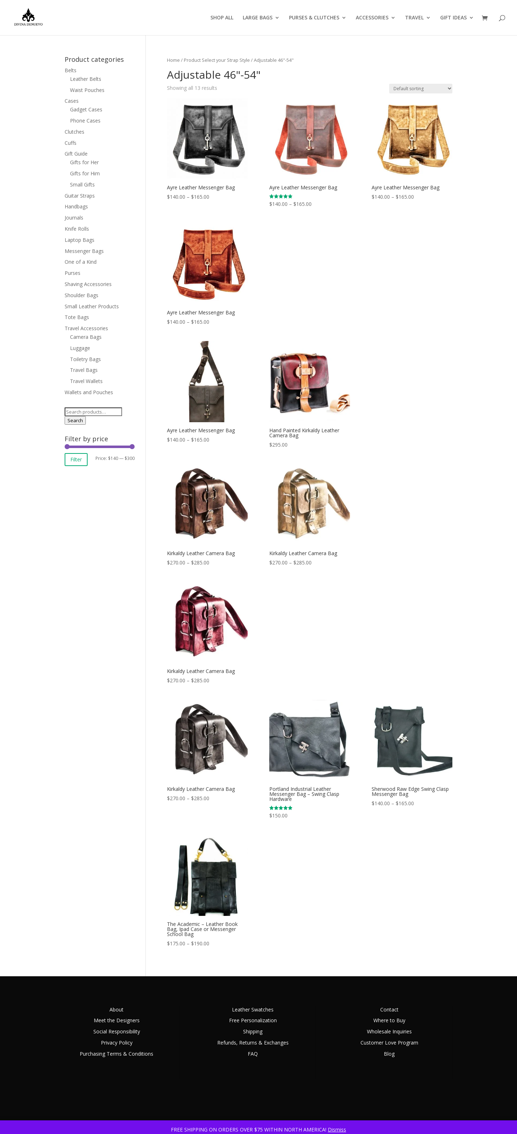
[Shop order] (420, 88)
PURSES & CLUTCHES (314, 18)
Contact (389, 1009)
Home (173, 60)
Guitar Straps (80, 195)
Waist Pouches (87, 90)
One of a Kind (81, 261)
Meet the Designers (117, 1020)
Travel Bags (84, 370)
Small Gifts (82, 184)
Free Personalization (253, 1020)
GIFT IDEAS (453, 18)
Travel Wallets (86, 381)
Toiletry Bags (85, 359)
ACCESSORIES (372, 18)
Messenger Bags (84, 251)
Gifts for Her (84, 162)
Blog (389, 1053)
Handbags (76, 206)
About (117, 1009)
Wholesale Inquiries (389, 1031)
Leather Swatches (253, 1009)
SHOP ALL (221, 18)
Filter (76, 459)
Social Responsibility (116, 1031)
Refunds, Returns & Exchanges (253, 1042)
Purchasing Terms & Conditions (116, 1053)
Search (75, 420)
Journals (74, 217)
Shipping (252, 1031)
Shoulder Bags (81, 295)
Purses (72, 272)
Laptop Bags (79, 239)
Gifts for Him (85, 173)
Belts (70, 70)
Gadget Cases (86, 109)
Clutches (74, 131)
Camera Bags (86, 336)
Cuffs (70, 142)
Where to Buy (389, 1020)
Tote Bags (77, 317)
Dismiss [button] (337, 1129)
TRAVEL (414, 18)
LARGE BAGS (258, 18)
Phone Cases (85, 120)
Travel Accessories (86, 328)
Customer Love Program (389, 1042)
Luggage (80, 348)
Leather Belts (85, 78)
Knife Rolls (77, 228)
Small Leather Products (92, 306)
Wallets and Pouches (89, 392)
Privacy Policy (116, 1042)
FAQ (253, 1053)
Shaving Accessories (88, 284)
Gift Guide (76, 153)
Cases (72, 100)
